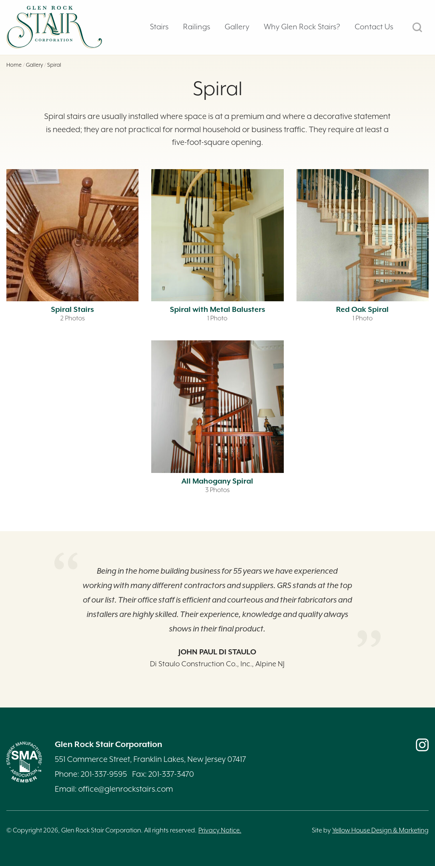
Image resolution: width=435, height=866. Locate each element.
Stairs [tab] (159, 27)
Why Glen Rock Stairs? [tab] (302, 27)
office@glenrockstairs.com (125, 789)
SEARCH (417, 27)
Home (14, 65)
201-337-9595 (104, 774)
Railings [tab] (196, 27)
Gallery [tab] (237, 27)
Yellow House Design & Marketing (380, 830)
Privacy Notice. (219, 830)
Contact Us (374, 27)
